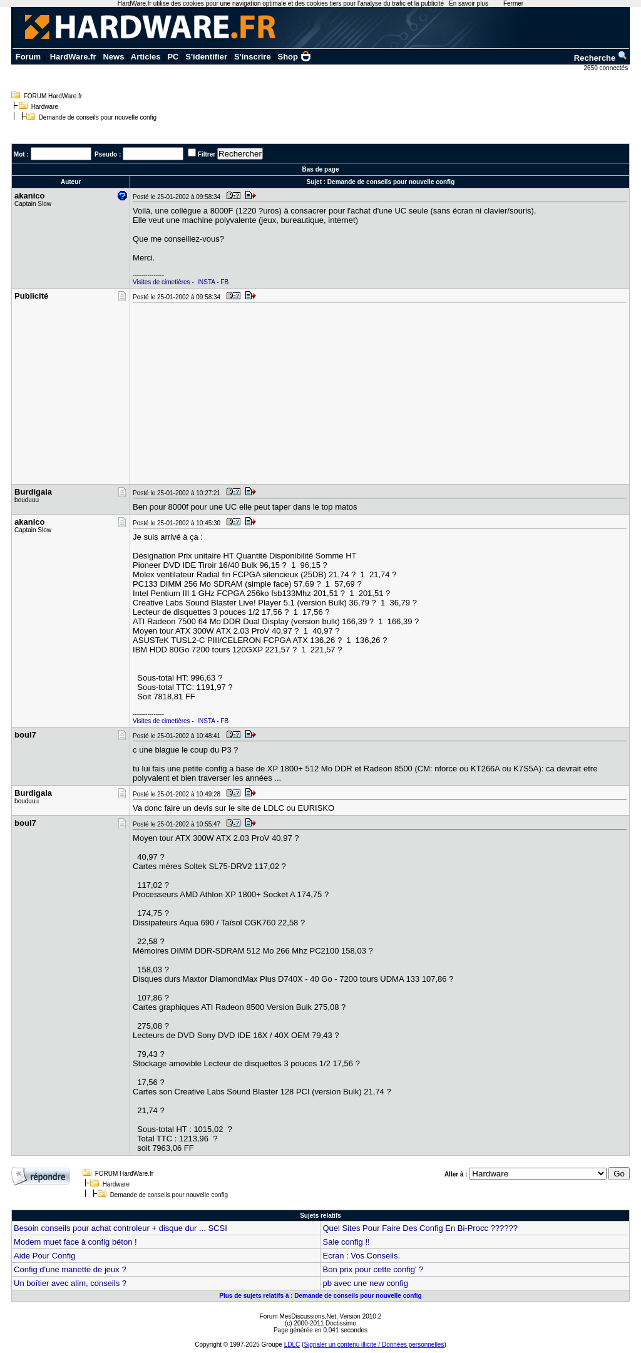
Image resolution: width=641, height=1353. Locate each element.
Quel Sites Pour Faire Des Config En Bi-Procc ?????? (419, 1228)
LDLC (292, 1344)
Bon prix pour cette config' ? (372, 1269)
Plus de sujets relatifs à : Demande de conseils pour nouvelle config (320, 1295)
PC (172, 56)
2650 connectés (607, 67)
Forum (28, 56)
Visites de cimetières (161, 282)
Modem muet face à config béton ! (75, 1242)
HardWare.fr (73, 56)
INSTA (206, 282)
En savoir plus (468, 3)
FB (224, 282)
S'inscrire (252, 56)
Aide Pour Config (44, 1255)
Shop (295, 56)
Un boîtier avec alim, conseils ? (70, 1283)
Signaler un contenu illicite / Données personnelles (374, 1344)
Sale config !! (345, 1242)
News (113, 56)
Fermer (513, 3)
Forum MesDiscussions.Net (298, 1316)
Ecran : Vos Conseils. (361, 1255)
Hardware (44, 106)
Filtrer (206, 154)
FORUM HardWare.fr (53, 96)
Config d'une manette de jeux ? (70, 1269)
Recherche (601, 58)
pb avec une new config (365, 1283)
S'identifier (206, 56)
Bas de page (320, 169)
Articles (146, 56)
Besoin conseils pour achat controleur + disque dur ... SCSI (120, 1228)
